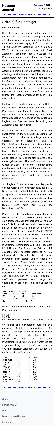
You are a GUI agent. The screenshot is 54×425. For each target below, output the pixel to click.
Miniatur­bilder (9, 405)
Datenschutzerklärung (13, 416)
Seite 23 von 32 (27, 14)
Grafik (5, 399)
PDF (4, 410)
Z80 (4, 40)
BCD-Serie (11, 43)
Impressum (8, 422)
